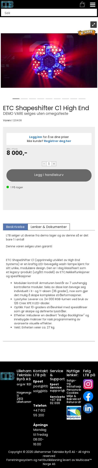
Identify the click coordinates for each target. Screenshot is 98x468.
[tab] (15, 227)
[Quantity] (49, 163)
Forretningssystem (19, 460)
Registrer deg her (57, 141)
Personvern (75, 390)
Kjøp (49, 175)
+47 (53, 400)
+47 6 (37, 410)
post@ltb (40, 386)
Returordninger (78, 402)
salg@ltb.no (42, 391)
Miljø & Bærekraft (74, 397)
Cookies (73, 393)
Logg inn (35, 137)
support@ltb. (60, 391)
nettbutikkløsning (50, 460)
